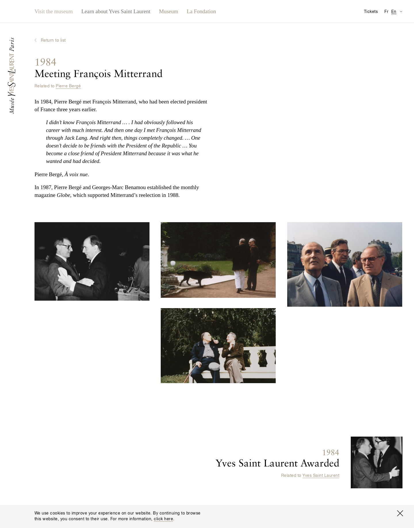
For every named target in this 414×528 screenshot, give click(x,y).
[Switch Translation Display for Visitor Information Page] (401, 11)
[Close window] (400, 513)
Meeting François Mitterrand (98, 68)
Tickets (371, 12)
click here (163, 519)
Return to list (53, 41)
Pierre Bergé (68, 86)
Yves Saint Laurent (320, 475)
